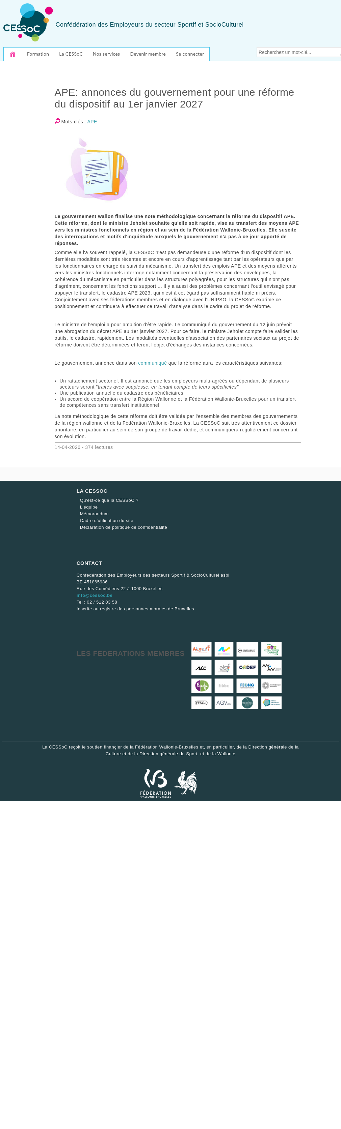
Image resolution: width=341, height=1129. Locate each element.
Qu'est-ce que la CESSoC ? (109, 500)
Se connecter (190, 54)
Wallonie (226, 753)
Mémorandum (94, 513)
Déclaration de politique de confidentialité (123, 527)
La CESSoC (71, 54)
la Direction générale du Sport (166, 753)
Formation (38, 54)
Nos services (106, 54)
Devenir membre (148, 54)
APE (92, 121)
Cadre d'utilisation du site (106, 520)
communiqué (152, 363)
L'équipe (89, 507)
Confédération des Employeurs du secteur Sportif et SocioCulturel (149, 24)
